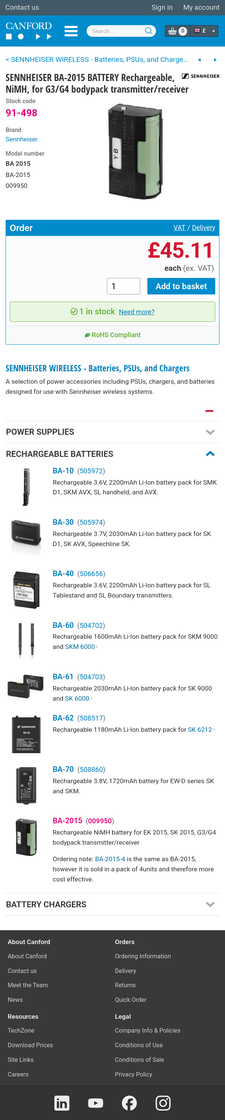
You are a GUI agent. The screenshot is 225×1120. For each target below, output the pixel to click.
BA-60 (63, 625)
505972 (91, 471)
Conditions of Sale (139, 1059)
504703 (91, 677)
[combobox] (121, 31)
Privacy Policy (133, 1074)
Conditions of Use (139, 1045)
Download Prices (30, 1045)
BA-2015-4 (110, 859)
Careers (18, 1074)
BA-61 (63, 676)
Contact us (22, 7)
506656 (91, 574)
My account (201, 7)
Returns (125, 985)
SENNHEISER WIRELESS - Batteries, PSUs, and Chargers (98, 368)
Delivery (203, 227)
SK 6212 (202, 729)
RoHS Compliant (112, 335)
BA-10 (63, 470)
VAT (180, 227)
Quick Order (131, 999)
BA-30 (63, 522)
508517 (91, 718)
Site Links (21, 1059)
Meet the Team (28, 985)
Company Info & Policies (148, 1030)
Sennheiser (22, 139)
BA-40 (63, 573)
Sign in (162, 7)
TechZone (21, 1030)
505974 (91, 522)
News (15, 999)
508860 (91, 769)
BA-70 (63, 769)
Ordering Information (143, 956)
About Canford (27, 956)
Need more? (136, 312)
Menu (71, 31)
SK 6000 (79, 698)
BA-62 (63, 717)
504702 (91, 625)
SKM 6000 (82, 646)
